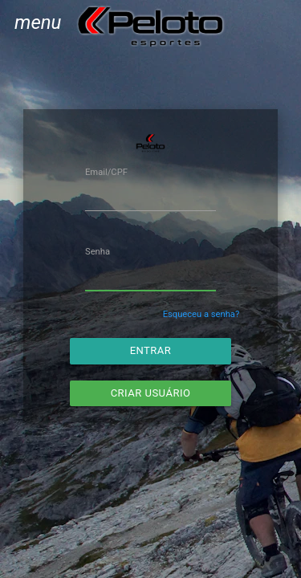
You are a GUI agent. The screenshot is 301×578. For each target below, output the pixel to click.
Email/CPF (106, 172)
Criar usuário (151, 393)
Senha (97, 251)
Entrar (151, 350)
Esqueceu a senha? (201, 314)
